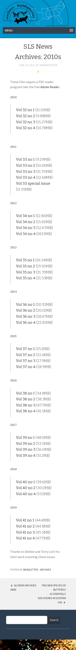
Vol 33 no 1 (25, 159)
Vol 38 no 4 (25, 411)
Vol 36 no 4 (25, 322)
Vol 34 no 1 (25, 216)
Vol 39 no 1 (25, 437)
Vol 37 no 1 (25, 349)
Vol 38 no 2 (25, 399)
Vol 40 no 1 (25, 482)
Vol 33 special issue (33, 183)
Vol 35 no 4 (25, 278)
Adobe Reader (49, 87)
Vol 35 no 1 (25, 260)
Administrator (48, 65)
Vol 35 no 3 (25, 272)
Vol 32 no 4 (25, 128)
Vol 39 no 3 (25, 449)
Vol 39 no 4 (25, 455)
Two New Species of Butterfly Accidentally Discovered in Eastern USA (52, 594)
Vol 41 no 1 (25, 520)
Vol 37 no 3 (25, 361)
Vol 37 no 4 (25, 367)
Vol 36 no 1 (25, 304)
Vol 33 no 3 (25, 171)
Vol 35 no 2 (25, 266)
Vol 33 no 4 (25, 177)
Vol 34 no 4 (25, 234)
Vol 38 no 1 (25, 393)
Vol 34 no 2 (25, 222)
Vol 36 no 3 (25, 316)
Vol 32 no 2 (25, 116)
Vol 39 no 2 (25, 443)
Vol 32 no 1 (25, 110)
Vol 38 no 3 (25, 405)
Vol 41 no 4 (25, 538)
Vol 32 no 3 (25, 122)
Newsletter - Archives (37, 569)
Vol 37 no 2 (25, 355)
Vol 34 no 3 (25, 228)
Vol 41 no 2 (25, 526)
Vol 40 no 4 (26, 494)
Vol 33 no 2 (25, 165)
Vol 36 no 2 (25, 310)
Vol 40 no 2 (25, 488)
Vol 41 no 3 (25, 532)
